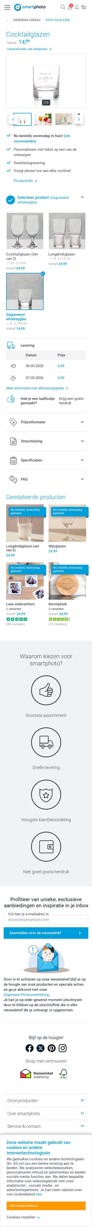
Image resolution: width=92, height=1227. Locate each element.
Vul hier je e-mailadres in (28, 914)
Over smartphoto (23, 1113)
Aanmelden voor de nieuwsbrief (35, 933)
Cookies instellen (23, 1217)
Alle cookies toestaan (24, 1205)
